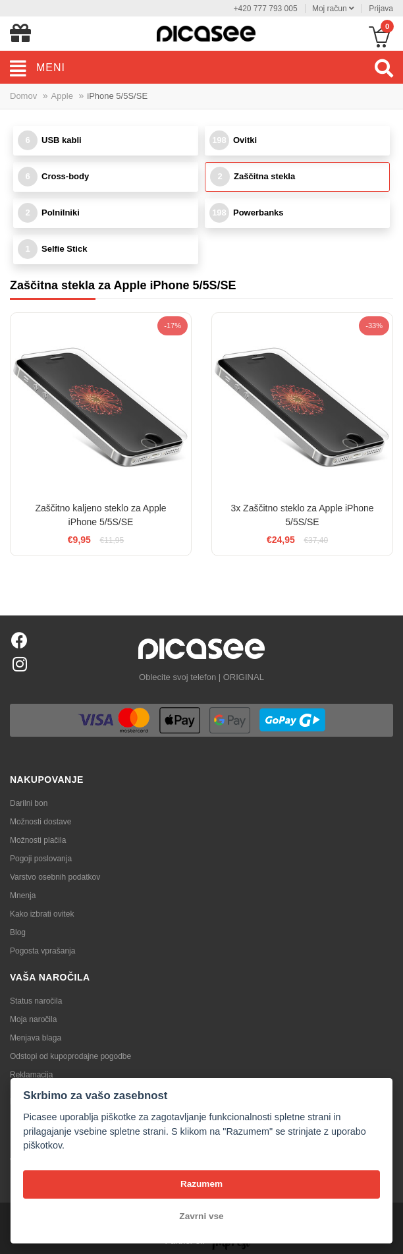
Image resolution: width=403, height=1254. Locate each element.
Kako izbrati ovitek (42, 914)
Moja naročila (33, 1019)
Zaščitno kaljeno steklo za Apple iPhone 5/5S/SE (100, 515)
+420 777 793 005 (265, 8)
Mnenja (23, 895)
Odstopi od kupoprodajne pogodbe (70, 1056)
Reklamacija (31, 1074)
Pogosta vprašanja (42, 950)
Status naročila (36, 1001)
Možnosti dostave (40, 821)
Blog (18, 932)
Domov (23, 96)
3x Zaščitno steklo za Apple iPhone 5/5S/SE (301, 515)
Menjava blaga (35, 1037)
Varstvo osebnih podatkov (55, 877)
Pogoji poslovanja (41, 858)
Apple (62, 96)
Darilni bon (28, 803)
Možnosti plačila (38, 840)
